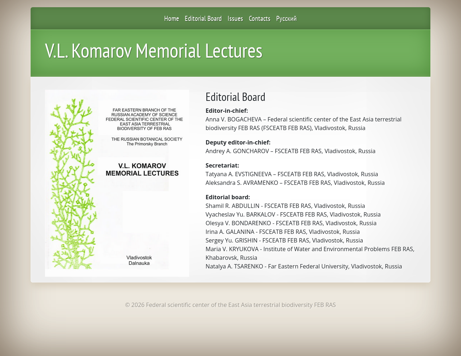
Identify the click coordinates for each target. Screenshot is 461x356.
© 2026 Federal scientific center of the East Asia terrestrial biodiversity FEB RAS (230, 305)
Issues (235, 18)
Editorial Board (203, 18)
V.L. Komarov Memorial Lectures (154, 50)
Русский (286, 18)
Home (171, 18)
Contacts (259, 18)
